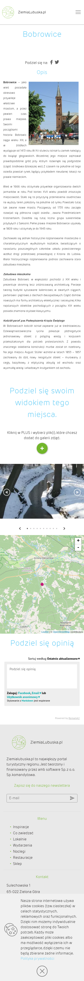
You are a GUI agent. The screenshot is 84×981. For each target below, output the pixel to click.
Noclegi (19, 851)
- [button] (78, 547)
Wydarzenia (22, 845)
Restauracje (23, 857)
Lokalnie (19, 839)
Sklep (17, 863)
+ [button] (78, 541)
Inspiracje (21, 827)
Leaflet (45, 632)
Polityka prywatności (37, 958)
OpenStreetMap (61, 632)
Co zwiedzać (23, 833)
